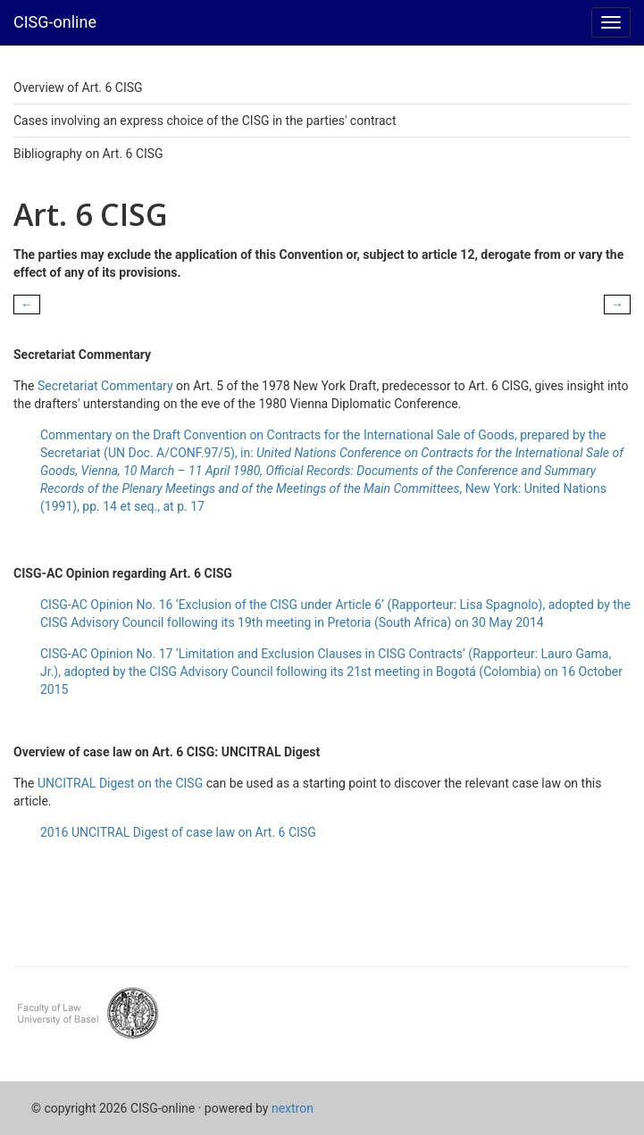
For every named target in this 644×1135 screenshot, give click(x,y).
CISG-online (54, 22)
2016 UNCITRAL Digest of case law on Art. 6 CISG (178, 832)
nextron (293, 1108)
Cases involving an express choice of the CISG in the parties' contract (204, 120)
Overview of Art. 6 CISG (78, 87)
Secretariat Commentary (105, 386)
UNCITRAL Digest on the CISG (120, 783)
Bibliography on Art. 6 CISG (88, 153)
